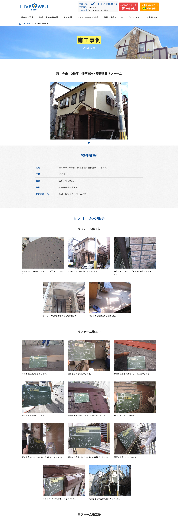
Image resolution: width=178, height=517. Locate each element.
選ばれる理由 (27, 17)
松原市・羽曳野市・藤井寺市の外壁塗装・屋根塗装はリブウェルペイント (35, 6)
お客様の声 (151, 17)
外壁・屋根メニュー (113, 17)
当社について (134, 17)
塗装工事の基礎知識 (48, 17)
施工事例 (67, 17)
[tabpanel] (89, 111)
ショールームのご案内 (88, 17)
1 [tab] (89, 143)
